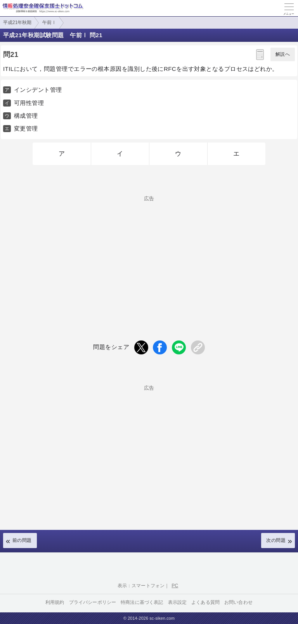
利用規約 (54, 602)
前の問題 (22, 540)
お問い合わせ (238, 602)
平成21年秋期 (17, 22)
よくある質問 (205, 602)
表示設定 (177, 602)
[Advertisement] (149, 255)
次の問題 (276, 540)
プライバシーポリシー (92, 602)
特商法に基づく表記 (142, 602)
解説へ (282, 54)
